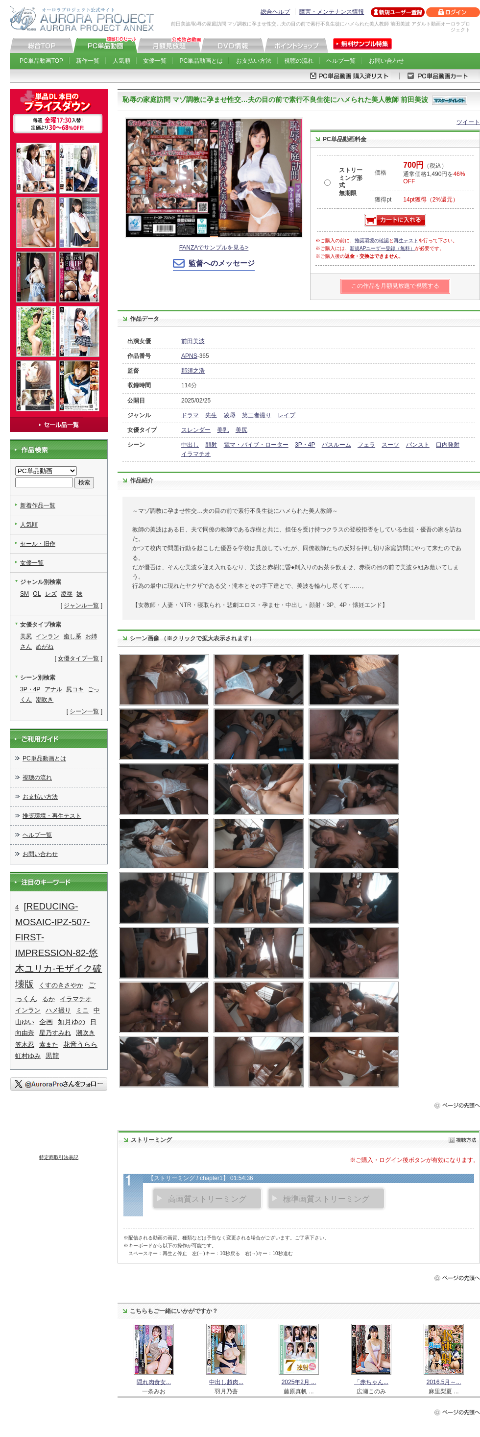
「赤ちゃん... (371, 1382)
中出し (190, 444)
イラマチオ (196, 454)
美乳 (223, 430)
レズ (51, 593)
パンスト (418, 444)
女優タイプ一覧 (78, 658)
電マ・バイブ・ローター (256, 444)
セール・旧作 (37, 543)
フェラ (366, 444)
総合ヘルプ (275, 11)
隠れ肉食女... (154, 1382)
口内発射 (447, 444)
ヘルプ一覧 (341, 60)
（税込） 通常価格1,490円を (434, 173)
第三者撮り (256, 415)
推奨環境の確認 (372, 240)
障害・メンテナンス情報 (331, 11)
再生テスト (406, 240)
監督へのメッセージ (222, 263)
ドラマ (190, 415)
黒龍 (52, 1055)
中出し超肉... (226, 1382)
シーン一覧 (84, 711)
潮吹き (44, 699)
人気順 (121, 60)
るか (48, 999)
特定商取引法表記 (58, 1157)
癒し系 (72, 636)
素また (48, 1044)
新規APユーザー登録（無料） (382, 248)
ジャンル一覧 (81, 605)
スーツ (390, 444)
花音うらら (80, 1044)
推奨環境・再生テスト (52, 815)
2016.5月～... (444, 1382)
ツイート (468, 122)
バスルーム (336, 444)
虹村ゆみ (28, 1055)
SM (24, 593)
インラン (47, 636)
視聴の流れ (298, 60)
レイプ (286, 415)
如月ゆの (71, 1022)
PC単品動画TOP (41, 60)
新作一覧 (87, 60)
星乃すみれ (55, 1032)
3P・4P (305, 444)
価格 (380, 172)
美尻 (241, 430)
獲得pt (383, 199)
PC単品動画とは (201, 60)
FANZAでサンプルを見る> (214, 247)
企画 (46, 1022)
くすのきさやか (61, 985)
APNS (189, 356)
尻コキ (75, 689)
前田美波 (193, 341)
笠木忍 (24, 1044)
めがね (44, 646)
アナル (53, 689)
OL (37, 593)
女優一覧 (155, 60)
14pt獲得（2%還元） (430, 199)
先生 (211, 415)
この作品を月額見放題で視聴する (395, 285)
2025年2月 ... (299, 1382)
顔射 (211, 444)
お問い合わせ (386, 60)
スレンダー (196, 430)
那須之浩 (193, 370)
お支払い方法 (253, 60)
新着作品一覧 (37, 505)
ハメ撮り (58, 1010)
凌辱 (230, 415)
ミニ (82, 1010)
